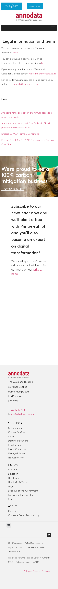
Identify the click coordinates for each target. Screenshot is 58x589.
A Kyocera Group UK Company (37, 571)
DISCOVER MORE (12, 189)
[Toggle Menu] (53, 28)
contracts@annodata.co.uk (25, 84)
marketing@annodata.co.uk (42, 73)
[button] (8, 525)
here (15, 52)
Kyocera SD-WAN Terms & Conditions (20, 134)
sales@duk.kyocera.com (22, 414)
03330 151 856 (18, 410)
